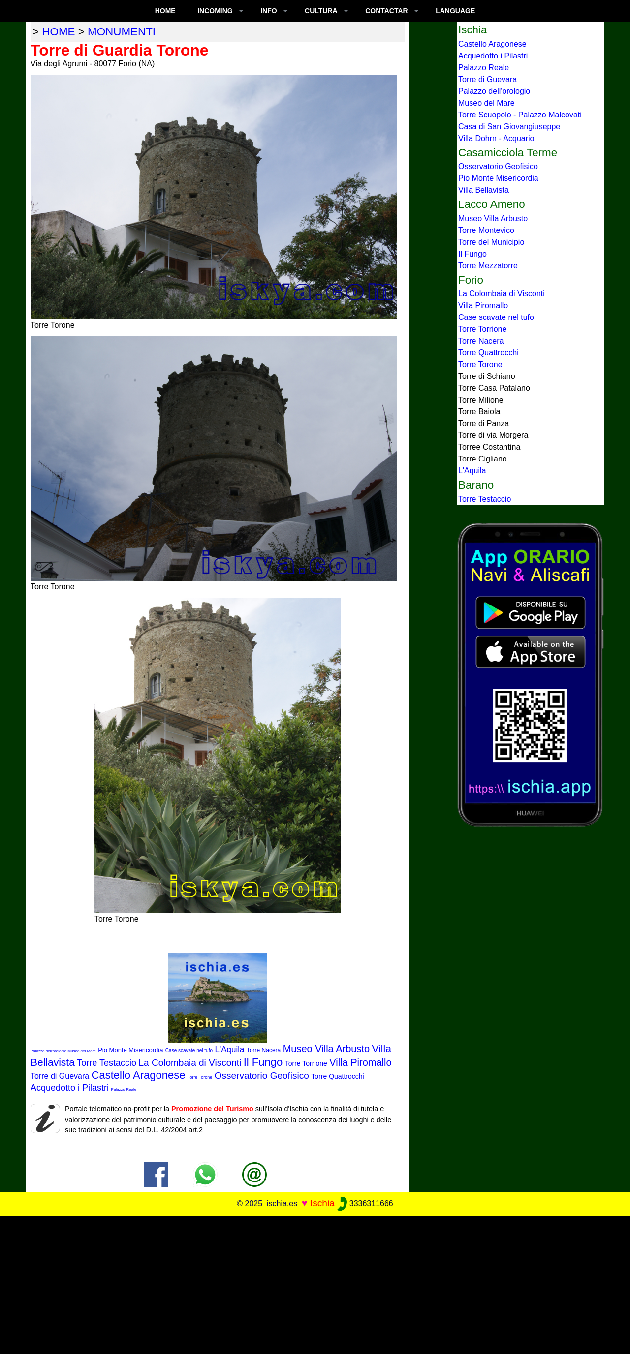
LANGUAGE (455, 11)
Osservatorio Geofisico (262, 1075)
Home (165, 11)
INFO (268, 11)
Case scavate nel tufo (189, 1050)
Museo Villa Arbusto (326, 1048)
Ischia (322, 1203)
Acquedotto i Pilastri (70, 1088)
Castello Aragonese (139, 1075)
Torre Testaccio (106, 1062)
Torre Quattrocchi (337, 1076)
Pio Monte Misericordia (130, 1050)
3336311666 (365, 1203)
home (58, 32)
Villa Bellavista (483, 190)
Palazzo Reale (124, 1089)
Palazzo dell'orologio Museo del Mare (63, 1051)
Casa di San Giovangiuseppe (509, 126)
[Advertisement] (315, 1285)
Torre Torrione (306, 1063)
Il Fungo (263, 1062)
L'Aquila (229, 1049)
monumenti (122, 32)
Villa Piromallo (360, 1062)
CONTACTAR (386, 11)
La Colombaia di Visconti (190, 1062)
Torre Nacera (264, 1050)
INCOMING (215, 11)
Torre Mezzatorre (488, 265)
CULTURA (321, 11)
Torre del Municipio (491, 242)
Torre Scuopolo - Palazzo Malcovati (520, 115)
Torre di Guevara (60, 1076)
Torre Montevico (486, 230)
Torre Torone (200, 1077)
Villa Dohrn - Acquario (496, 138)
